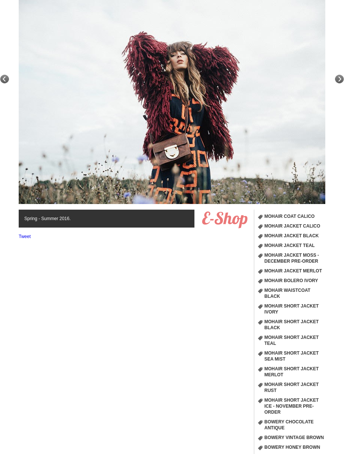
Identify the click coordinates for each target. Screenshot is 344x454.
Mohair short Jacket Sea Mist (291, 356)
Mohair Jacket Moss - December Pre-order (291, 258)
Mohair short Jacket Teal (291, 340)
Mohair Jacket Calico (292, 226)
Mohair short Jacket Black (291, 324)
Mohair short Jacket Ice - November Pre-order (291, 406)
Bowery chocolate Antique (289, 424)
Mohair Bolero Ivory (291, 280)
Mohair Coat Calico (289, 216)
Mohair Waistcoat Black (287, 293)
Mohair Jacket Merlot (293, 271)
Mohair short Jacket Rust (291, 387)
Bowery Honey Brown (292, 447)
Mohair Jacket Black (291, 235)
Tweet (25, 236)
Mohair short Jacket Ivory (291, 309)
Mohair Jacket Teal (289, 245)
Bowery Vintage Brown (294, 437)
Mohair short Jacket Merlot (291, 371)
